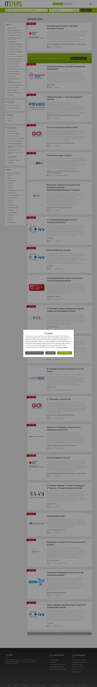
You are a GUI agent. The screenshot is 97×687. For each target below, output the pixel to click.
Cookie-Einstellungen (34, 353)
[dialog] (48, 343)
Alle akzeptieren (64, 353)
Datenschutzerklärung (62, 347)
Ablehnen (50, 353)
